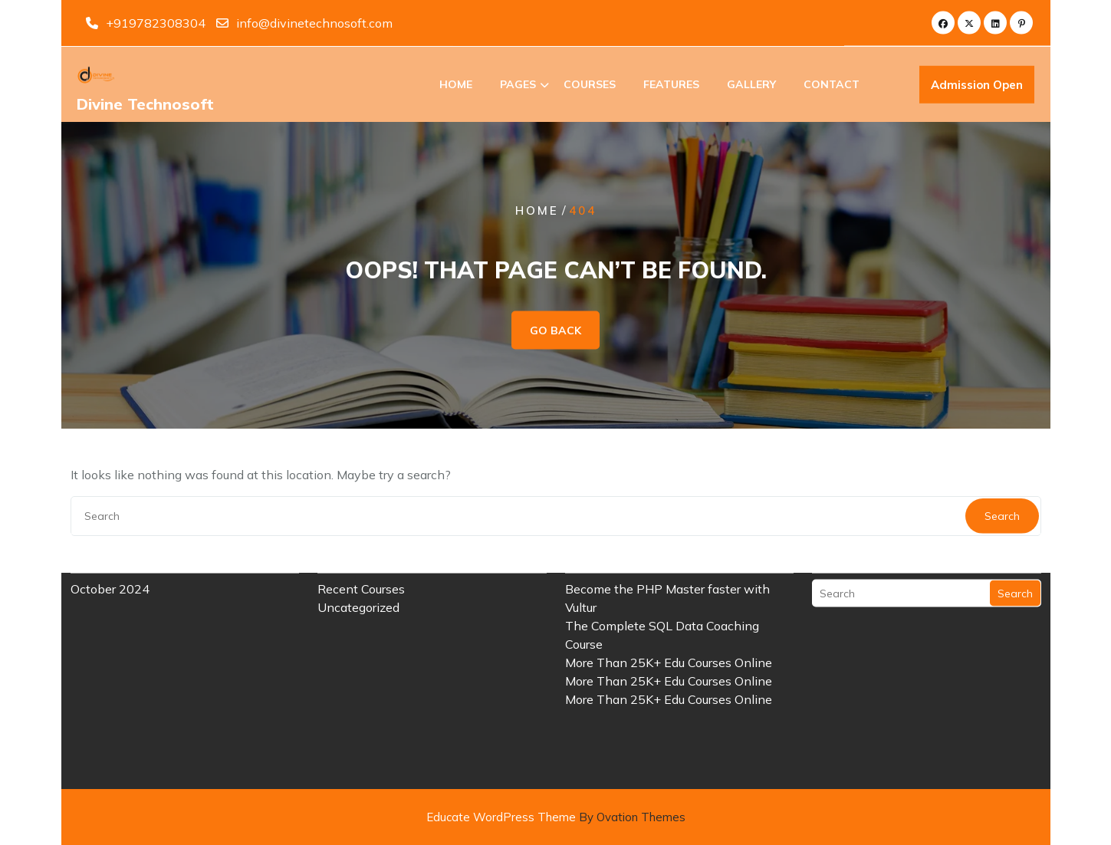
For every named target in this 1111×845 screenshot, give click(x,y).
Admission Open (977, 87)
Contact (832, 86)
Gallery (751, 86)
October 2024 (110, 552)
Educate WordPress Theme (555, 817)
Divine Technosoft (145, 105)
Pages (518, 86)
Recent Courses (361, 552)
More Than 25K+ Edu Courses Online (668, 625)
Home (455, 86)
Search (1015, 557)
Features (671, 86)
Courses (590, 86)
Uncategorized (358, 570)
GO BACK (555, 330)
